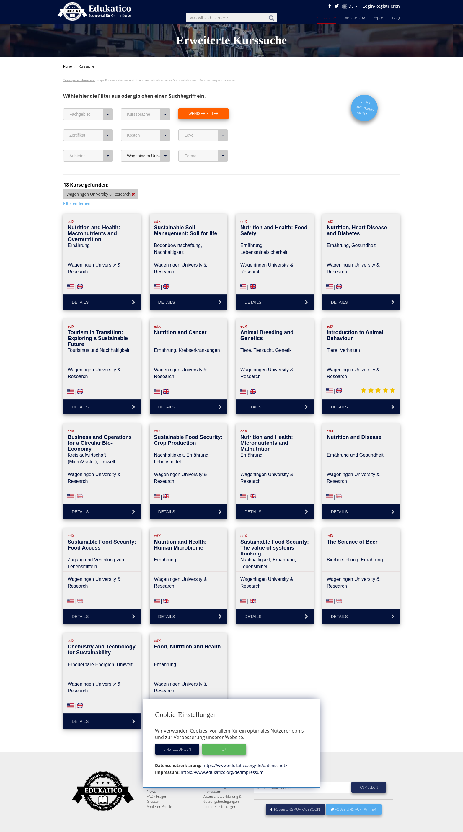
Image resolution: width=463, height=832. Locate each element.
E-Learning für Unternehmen (226, 795)
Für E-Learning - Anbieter (223, 800)
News (151, 805)
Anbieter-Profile (159, 820)
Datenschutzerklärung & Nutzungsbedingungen (222, 813)
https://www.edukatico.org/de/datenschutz (244, 765)
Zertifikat (91, 135)
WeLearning (354, 18)
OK (224, 749)
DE (350, 6)
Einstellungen (177, 749)
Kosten (148, 135)
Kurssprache (148, 114)
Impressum (212, 805)
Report (378, 18)
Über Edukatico (215, 790)
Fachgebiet (91, 114)
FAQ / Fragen (157, 810)
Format (206, 156)
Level (206, 135)
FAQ (396, 18)
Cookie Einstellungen (219, 820)
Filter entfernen (76, 203)
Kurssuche (326, 18)
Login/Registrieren (381, 6)
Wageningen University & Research (148, 156)
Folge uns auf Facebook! (295, 823)
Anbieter (91, 156)
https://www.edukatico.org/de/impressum (221, 772)
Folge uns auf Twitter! (354, 823)
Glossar (153, 815)
